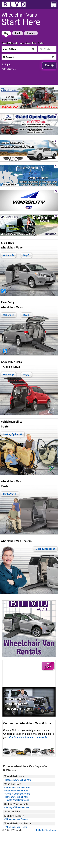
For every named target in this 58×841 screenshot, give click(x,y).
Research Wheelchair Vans (18, 780)
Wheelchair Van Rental (16, 827)
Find (49, 65)
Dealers (31, 33)
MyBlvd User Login (46, 830)
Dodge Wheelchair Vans (16, 790)
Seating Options (12, 434)
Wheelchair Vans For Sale (17, 787)
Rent (17, 33)
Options (8, 255)
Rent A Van (9, 494)
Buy (6, 33)
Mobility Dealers (45, 549)
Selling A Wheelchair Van (17, 807)
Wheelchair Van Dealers (16, 819)
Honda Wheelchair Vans (16, 797)
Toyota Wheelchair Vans (17, 800)
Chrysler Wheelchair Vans (17, 794)
